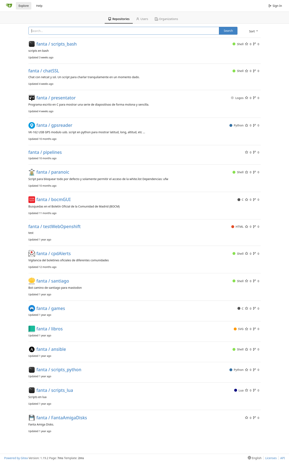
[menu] (253, 31)
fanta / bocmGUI (53, 199)
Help (39, 6)
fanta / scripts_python (58, 369)
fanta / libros (49, 329)
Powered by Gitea (16, 458)
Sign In (275, 6)
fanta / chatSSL (43, 71)
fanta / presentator (56, 98)
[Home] (9, 5)
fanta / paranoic (52, 172)
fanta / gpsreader (54, 125)
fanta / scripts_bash (56, 44)
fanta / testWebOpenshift (54, 226)
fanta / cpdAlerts (53, 253)
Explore (24, 6)
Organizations (166, 19)
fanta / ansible (51, 349)
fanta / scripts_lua (54, 390)
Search (228, 31)
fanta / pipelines (45, 152)
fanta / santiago (52, 281)
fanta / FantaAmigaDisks (61, 418)
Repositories (118, 19)
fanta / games (50, 308)
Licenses (271, 458)
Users (142, 19)
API (282, 458)
